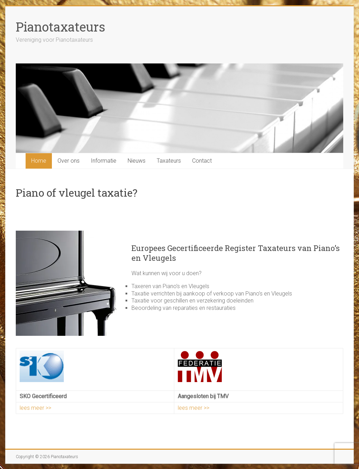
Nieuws (136, 160)
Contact (202, 160)
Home (38, 160)
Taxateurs (169, 160)
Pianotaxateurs (60, 26)
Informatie (103, 160)
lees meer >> (35, 408)
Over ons (68, 160)
